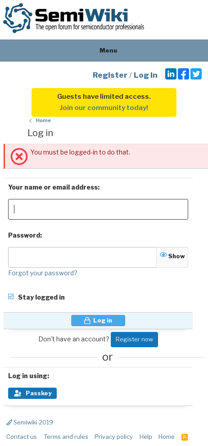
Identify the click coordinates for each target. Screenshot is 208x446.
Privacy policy (114, 436)
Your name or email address (53, 187)
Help (146, 436)
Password (24, 235)
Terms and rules (66, 436)
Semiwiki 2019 (29, 422)
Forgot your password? (42, 273)
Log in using (27, 376)
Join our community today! (104, 108)
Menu (104, 50)
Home (166, 436)
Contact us (21, 436)
